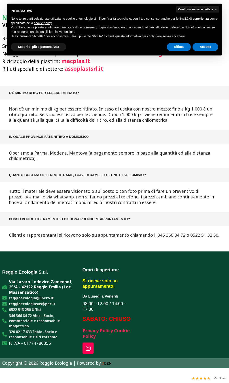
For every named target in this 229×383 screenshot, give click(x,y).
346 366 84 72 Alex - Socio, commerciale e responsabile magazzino (34, 324)
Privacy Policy (100, 330)
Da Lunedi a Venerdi (102, 296)
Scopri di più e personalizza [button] (38, 47)
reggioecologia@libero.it (31, 299)
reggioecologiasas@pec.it (32, 305)
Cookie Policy (100, 336)
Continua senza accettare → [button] (197, 9)
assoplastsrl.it (85, 68)
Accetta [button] (205, 47)
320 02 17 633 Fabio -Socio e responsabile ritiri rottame (33, 338)
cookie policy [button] (43, 23)
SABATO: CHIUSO (107, 319)
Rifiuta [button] (179, 47)
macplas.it (76, 61)
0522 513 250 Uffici (25, 311)
